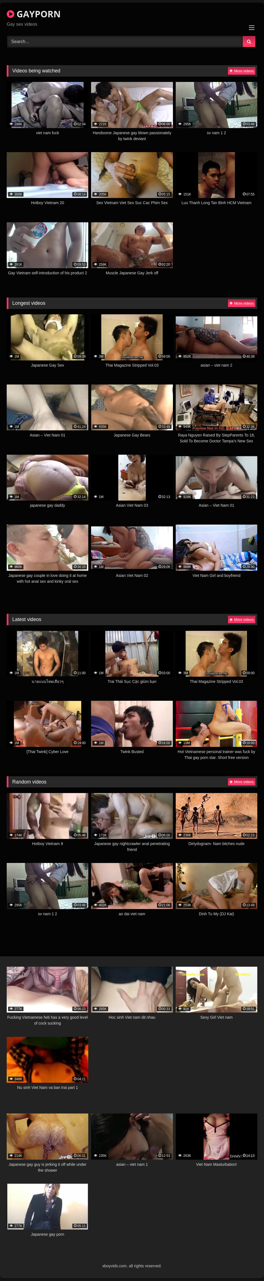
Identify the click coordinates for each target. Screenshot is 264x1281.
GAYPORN (34, 14)
